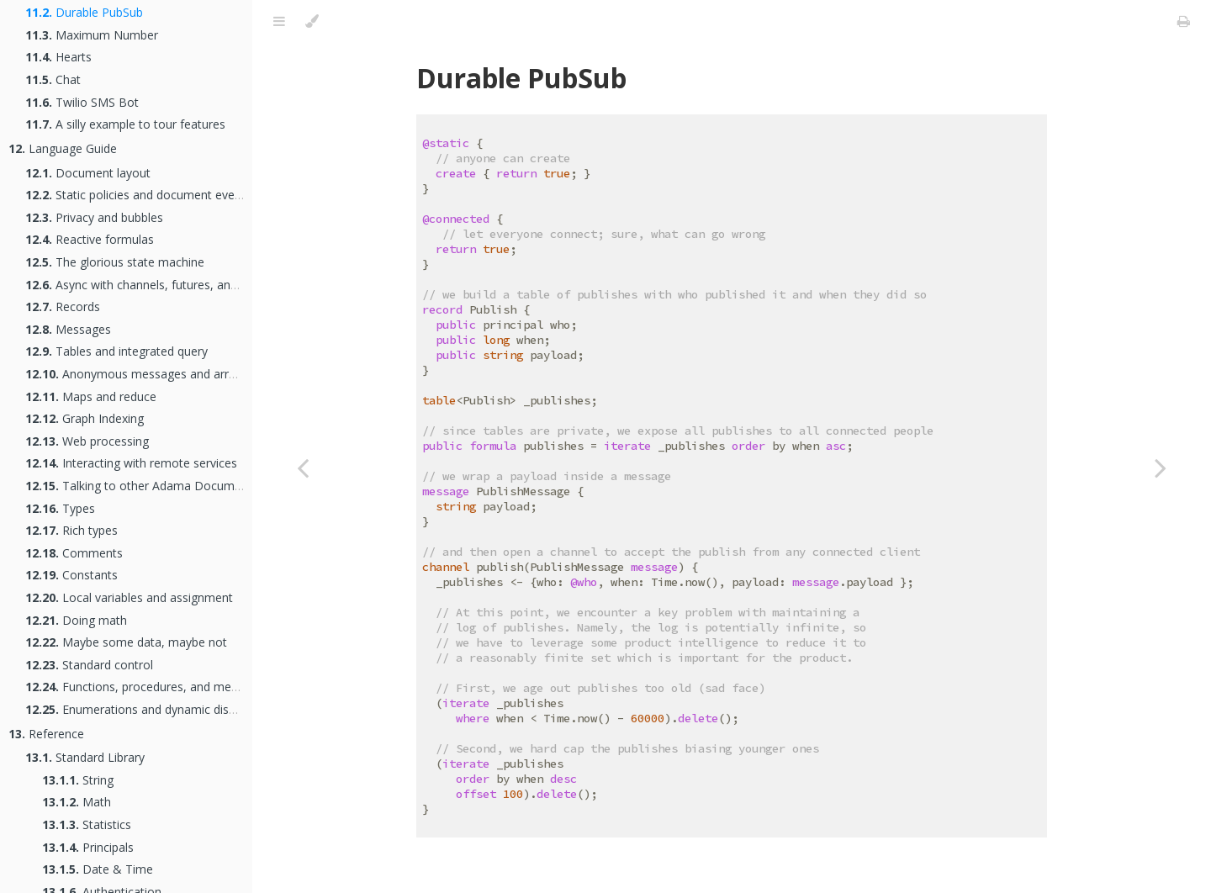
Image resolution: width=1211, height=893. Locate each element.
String (78, 780)
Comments (74, 553)
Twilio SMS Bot (82, 102)
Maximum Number (91, 35)
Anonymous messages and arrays (136, 374)
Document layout (88, 173)
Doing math (76, 620)
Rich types (71, 530)
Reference (46, 734)
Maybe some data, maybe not (126, 642)
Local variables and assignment (129, 597)
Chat (53, 79)
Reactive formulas (89, 239)
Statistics (86, 824)
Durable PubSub (84, 12)
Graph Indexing (84, 418)
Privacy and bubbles (94, 217)
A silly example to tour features (125, 124)
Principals (88, 847)
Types (60, 508)
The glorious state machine (114, 262)
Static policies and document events (138, 195)
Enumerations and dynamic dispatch (142, 709)
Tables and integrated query (116, 351)
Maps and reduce (90, 396)
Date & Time (97, 869)
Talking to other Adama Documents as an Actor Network (199, 486)
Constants (71, 575)
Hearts (58, 57)
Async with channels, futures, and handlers (156, 285)
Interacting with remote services (131, 463)
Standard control (89, 665)
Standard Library (85, 757)
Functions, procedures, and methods (143, 687)
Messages (68, 329)
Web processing (87, 441)
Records (62, 306)
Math (76, 802)
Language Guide (62, 148)
